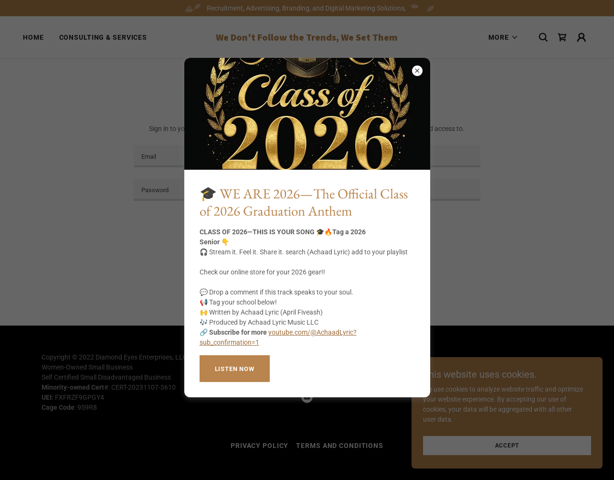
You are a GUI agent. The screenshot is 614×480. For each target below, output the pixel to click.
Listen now (234, 368)
